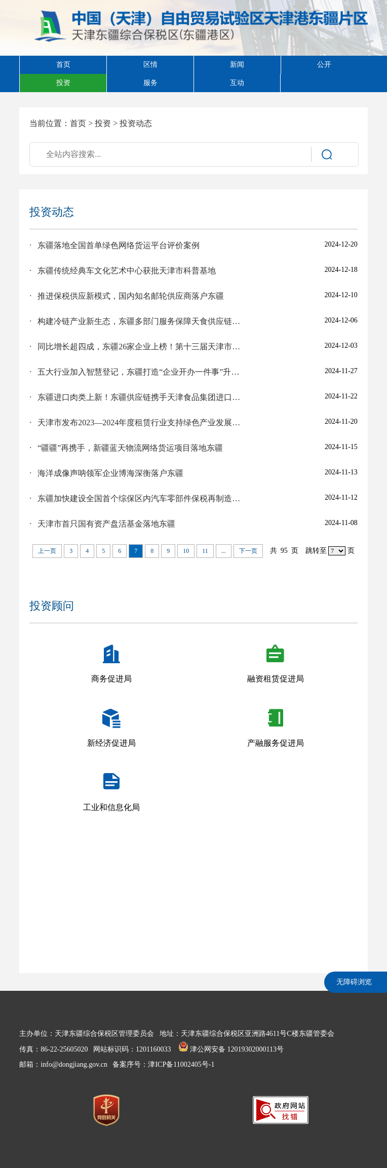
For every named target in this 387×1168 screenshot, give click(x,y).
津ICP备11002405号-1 (181, 1064)
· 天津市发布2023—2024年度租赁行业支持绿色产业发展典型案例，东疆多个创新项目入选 (136, 422)
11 (205, 550)
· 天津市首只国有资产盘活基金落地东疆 (102, 523)
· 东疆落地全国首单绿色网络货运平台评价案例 (114, 245)
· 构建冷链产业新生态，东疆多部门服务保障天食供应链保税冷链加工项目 (136, 321)
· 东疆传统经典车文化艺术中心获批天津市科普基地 (122, 270)
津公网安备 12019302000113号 (231, 1049)
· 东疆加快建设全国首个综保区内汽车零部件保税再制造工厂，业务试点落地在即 (136, 498)
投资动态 (136, 123)
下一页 (248, 550)
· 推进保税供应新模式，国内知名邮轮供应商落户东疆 (126, 296)
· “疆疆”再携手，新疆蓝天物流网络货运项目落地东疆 (126, 448)
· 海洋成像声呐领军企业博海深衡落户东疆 (106, 473)
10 (186, 550)
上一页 (47, 550)
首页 (78, 123)
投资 (103, 123)
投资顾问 (51, 605)
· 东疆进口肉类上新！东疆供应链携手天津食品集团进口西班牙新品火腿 (136, 397)
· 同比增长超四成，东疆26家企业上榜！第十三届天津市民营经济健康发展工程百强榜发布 (136, 346)
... (223, 550)
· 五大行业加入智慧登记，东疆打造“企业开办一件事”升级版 (136, 372)
